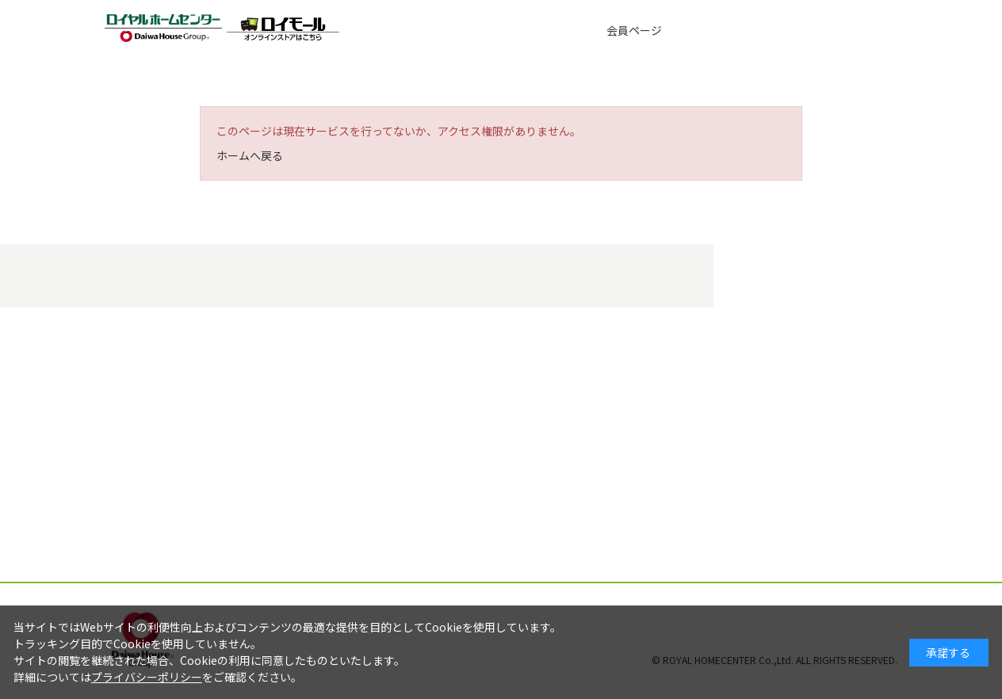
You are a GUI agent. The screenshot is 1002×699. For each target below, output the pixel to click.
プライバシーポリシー (146, 677)
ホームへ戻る (249, 155)
